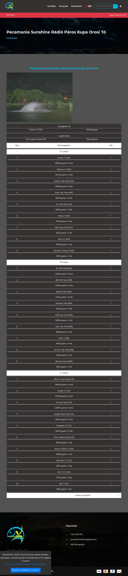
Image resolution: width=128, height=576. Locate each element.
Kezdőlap (51, 6)
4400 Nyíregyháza (77, 544)
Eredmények (76, 6)
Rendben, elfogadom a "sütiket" (25, 570)
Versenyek (63, 6)
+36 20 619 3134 (76, 534)
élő (88, 6)
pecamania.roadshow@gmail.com (83, 539)
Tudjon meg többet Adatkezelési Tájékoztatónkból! (25, 564)
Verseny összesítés (82, 495)
